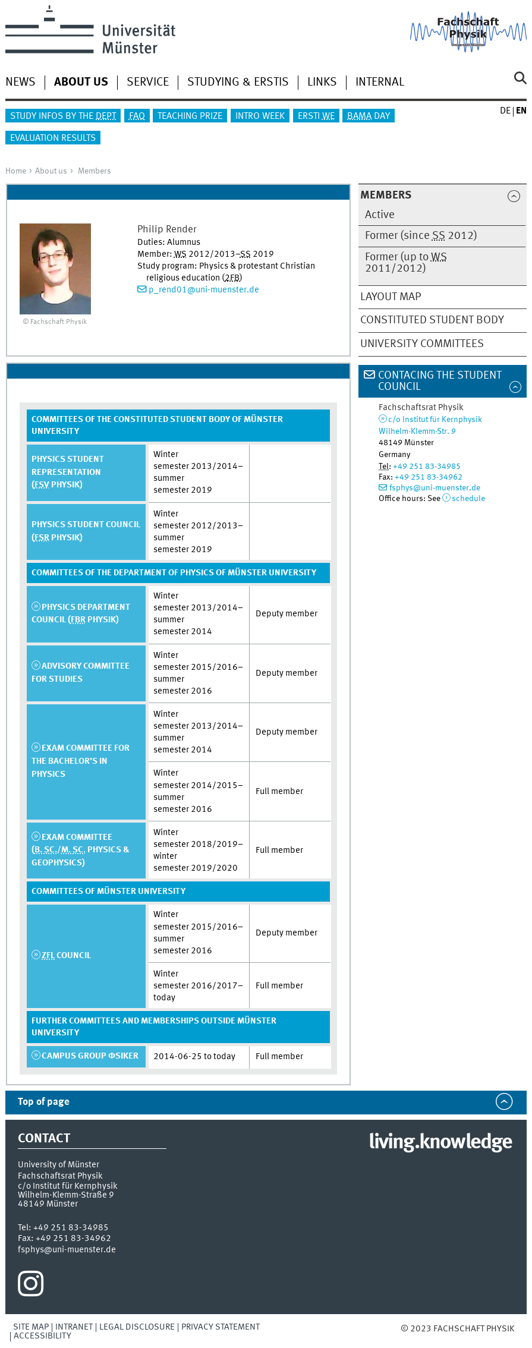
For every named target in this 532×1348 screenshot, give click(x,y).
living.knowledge (440, 1143)
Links (322, 83)
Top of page (44, 1102)
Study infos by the (63, 116)
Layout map (390, 297)
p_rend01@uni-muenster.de (204, 290)
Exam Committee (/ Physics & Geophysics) (81, 850)
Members (94, 171)
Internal (379, 83)
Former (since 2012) (421, 236)
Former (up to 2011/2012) (406, 263)
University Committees (422, 344)
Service (148, 83)
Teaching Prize (190, 116)
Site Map (31, 1327)
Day (368, 116)
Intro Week (260, 116)
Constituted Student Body (432, 320)
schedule (468, 499)
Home (15, 171)
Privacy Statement (220, 1327)
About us (51, 171)
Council (66, 955)
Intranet (74, 1327)
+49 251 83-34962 (428, 477)
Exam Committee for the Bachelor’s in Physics (81, 761)
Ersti (316, 116)
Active (380, 215)
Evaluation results (53, 138)
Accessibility (42, 1336)
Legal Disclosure (137, 1327)
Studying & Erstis (238, 83)
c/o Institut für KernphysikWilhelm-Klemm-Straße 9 (68, 1191)
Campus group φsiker (90, 1056)
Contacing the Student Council (440, 381)
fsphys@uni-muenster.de (434, 488)
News (20, 83)
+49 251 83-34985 (427, 466)
